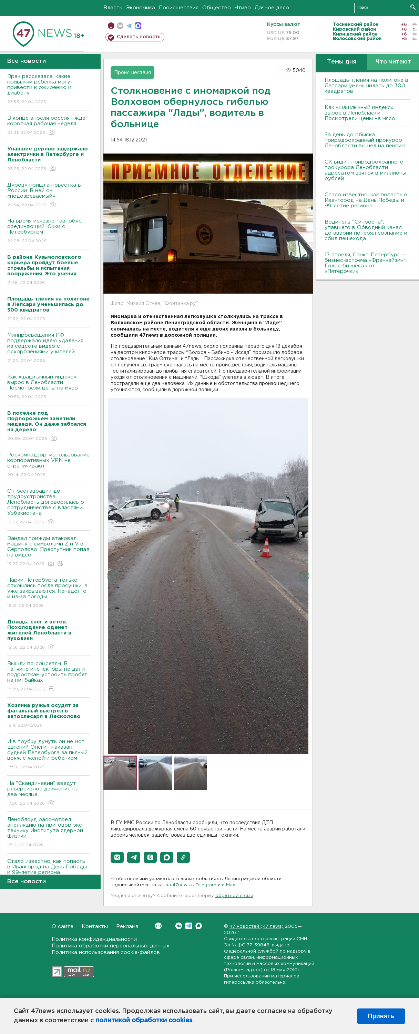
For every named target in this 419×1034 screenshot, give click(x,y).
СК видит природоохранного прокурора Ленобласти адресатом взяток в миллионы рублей (365, 170)
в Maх (228, 885)
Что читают (393, 62)
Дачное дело (272, 8)
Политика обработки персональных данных (111, 946)
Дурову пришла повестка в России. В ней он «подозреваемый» (48, 195)
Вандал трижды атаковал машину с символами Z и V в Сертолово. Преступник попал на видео (48, 551)
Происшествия (178, 8)
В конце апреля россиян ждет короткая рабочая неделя (48, 126)
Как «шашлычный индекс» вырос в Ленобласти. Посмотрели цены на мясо (48, 387)
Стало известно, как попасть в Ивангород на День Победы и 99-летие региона (48, 871)
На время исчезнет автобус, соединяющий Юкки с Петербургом (48, 231)
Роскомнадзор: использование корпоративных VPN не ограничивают (48, 465)
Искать (413, 7)
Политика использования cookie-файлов (106, 952)
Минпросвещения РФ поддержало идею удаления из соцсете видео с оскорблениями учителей (48, 348)
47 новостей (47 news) (256, 926)
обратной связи (234, 896)
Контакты (95, 926)
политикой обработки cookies (143, 1020)
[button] (117, 857)
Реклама (127, 926)
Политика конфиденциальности (94, 939)
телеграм (129, 25)
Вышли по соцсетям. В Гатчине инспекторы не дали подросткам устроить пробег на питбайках (48, 676)
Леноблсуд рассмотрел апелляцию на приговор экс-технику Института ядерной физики (48, 832)
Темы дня (341, 62)
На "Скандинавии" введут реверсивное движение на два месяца (48, 793)
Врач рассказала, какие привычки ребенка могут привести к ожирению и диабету (48, 89)
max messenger (138, 25)
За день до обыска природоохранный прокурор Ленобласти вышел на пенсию (365, 140)
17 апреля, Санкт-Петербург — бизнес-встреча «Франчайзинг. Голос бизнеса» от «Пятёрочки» (366, 263)
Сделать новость (139, 37)
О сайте (62, 926)
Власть (112, 8)
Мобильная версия (111, 25)
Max (198, 926)
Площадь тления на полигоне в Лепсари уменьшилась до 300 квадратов (366, 85)
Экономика (140, 8)
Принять (381, 1016)
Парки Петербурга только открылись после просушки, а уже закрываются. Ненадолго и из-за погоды (48, 593)
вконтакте (120, 25)
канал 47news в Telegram (186, 885)
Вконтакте (158, 926)
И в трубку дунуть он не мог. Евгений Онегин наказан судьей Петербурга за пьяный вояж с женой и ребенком (48, 754)
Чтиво (243, 8)
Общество (216, 8)
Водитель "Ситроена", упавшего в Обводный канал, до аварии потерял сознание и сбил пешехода (366, 230)
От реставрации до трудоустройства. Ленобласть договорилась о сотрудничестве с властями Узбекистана (48, 507)
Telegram (188, 926)
